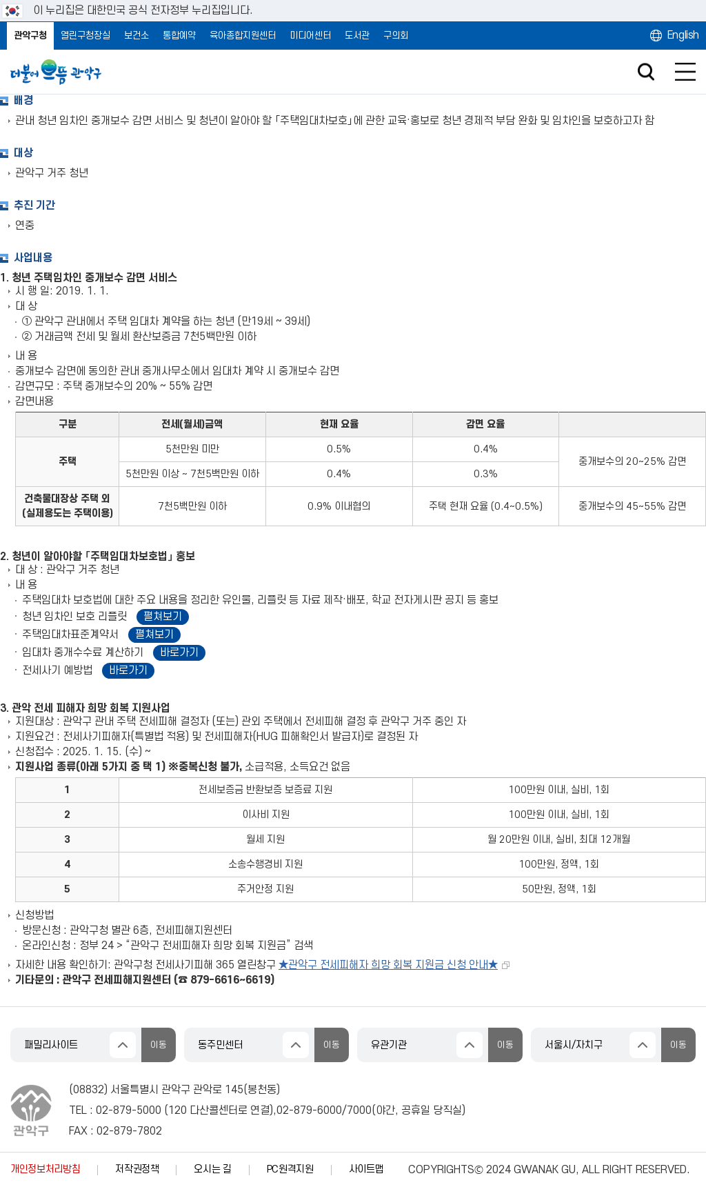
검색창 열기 (646, 72)
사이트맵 (366, 1169)
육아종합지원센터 (243, 35)
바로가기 (179, 652)
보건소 (136, 35)
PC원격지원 (290, 1169)
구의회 (395, 35)
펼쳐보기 (162, 616)
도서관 (357, 35)
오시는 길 (212, 1169)
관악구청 (30, 35)
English (683, 35)
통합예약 (179, 35)
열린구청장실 (85, 35)
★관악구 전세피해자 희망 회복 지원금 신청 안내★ (388, 965)
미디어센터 (310, 35)
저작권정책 (137, 1169)
